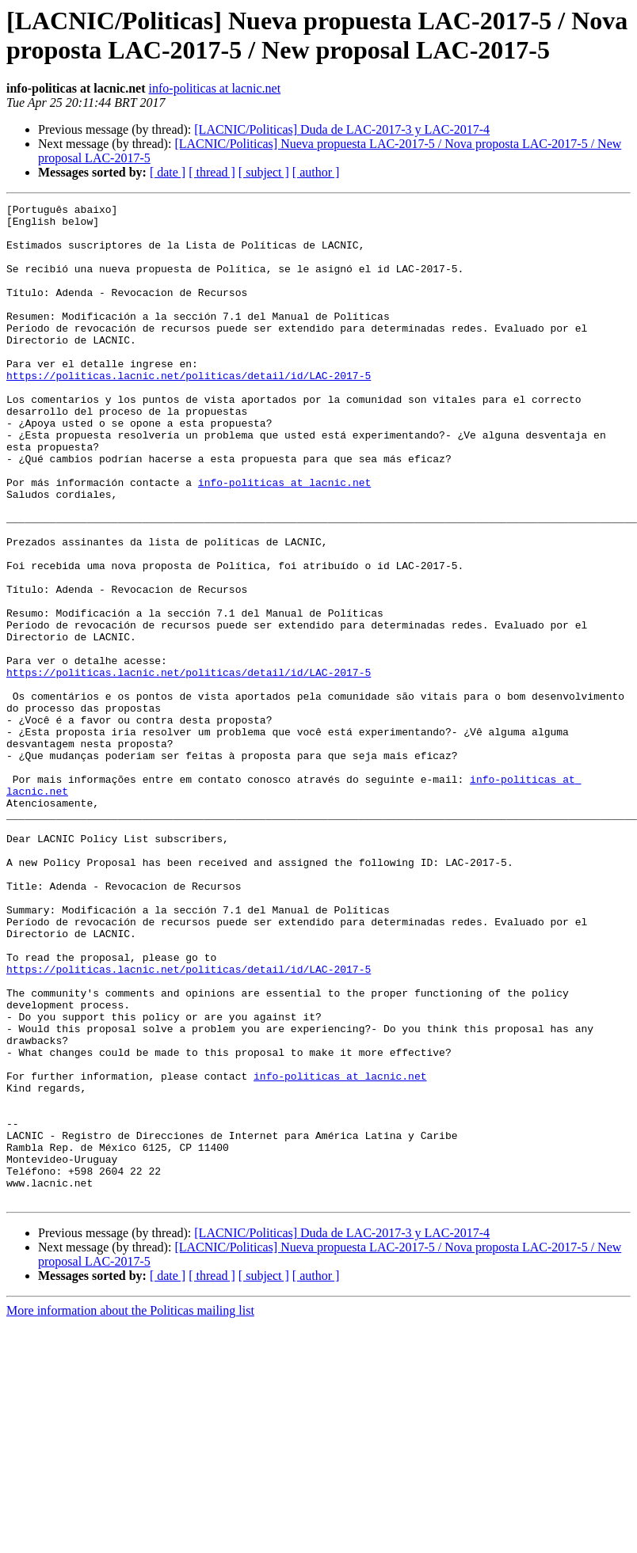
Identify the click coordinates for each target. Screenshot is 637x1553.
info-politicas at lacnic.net (215, 88)
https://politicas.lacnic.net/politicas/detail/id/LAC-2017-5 (188, 411)
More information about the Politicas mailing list (130, 1510)
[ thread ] (212, 172)
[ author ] (316, 172)
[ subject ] (263, 172)
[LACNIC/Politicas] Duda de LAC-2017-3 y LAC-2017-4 (342, 129)
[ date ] (167, 172)
